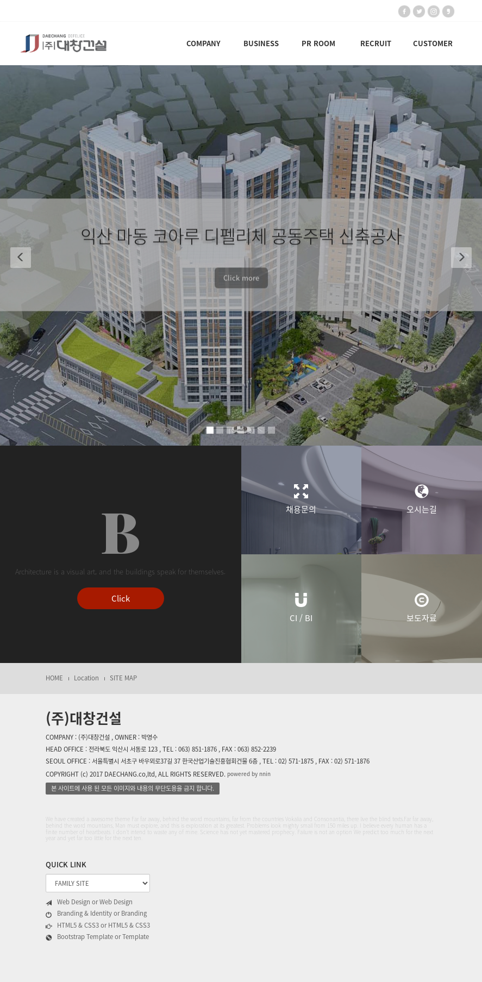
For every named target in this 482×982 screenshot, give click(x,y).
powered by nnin (249, 774)
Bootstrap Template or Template (97, 937)
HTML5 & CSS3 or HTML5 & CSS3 (98, 925)
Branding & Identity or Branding (96, 913)
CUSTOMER (433, 43)
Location (86, 678)
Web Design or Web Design (89, 902)
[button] (17, 255)
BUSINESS (261, 43)
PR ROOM (318, 43)
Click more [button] (241, 282)
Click (120, 598)
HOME (54, 678)
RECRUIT (375, 43)
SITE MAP (123, 678)
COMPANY (203, 43)
